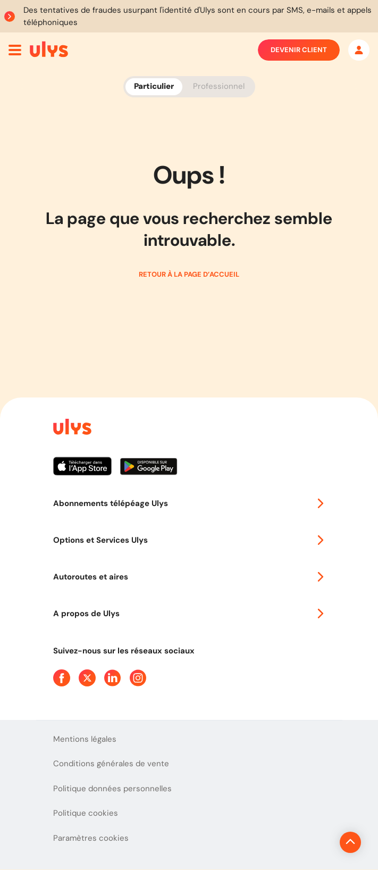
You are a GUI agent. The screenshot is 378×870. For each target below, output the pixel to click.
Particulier (154, 86)
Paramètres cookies (91, 838)
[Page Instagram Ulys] (138, 677)
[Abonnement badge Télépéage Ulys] (49, 49)
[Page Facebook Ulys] (61, 677)
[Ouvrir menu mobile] (15, 50)
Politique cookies (85, 813)
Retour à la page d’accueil (189, 274)
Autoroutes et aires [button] (189, 576)
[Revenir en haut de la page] (314, 842)
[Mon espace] (358, 50)
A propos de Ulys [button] (189, 613)
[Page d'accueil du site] (71, 428)
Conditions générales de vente (111, 763)
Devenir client (299, 50)
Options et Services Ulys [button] (189, 540)
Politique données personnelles (112, 788)
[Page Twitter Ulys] (87, 677)
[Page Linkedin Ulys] (112, 677)
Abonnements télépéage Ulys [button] (189, 503)
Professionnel (219, 86)
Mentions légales (84, 739)
